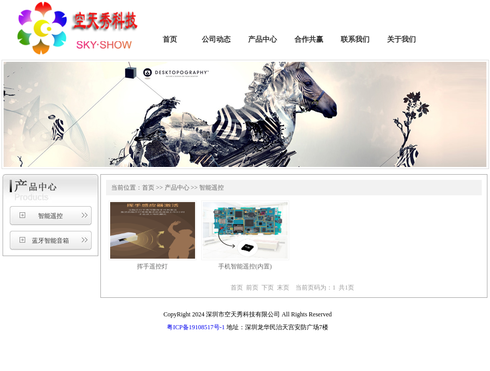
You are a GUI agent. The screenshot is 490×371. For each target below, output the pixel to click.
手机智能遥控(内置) (245, 266)
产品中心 (262, 39)
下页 (267, 287)
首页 (170, 39)
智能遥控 (50, 216)
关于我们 (401, 39)
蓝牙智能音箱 (50, 240)
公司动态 (216, 39)
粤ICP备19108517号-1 (196, 327)
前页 (252, 287)
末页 (283, 287)
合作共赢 (308, 39)
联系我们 (355, 39)
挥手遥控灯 (152, 266)
